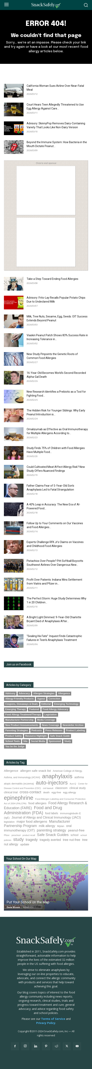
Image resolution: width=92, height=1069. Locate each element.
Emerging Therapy (15, 709)
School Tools (12, 741)
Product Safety (13, 736)
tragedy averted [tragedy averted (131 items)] (50, 839)
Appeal (41, 698)
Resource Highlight (36, 736)
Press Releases (53, 730)
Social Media (38, 741)
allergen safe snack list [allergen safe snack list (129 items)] (35, 770)
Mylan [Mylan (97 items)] (60, 826)
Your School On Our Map (21, 858)
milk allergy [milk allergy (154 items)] (47, 826)
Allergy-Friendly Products (19, 698)
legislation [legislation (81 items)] (9, 822)
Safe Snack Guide (60, 736)
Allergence (64, 693)
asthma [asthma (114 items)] (79, 777)
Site (25, 741)
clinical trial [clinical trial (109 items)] (11, 792)
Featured (34, 709)
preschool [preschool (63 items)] (16, 835)
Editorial (46, 704)
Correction (54, 698)
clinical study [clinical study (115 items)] (77, 788)
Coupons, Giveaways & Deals (21, 704)
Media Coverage (46, 719)
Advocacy (24, 693)
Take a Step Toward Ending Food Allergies (52, 278)
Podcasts (37, 730)
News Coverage (50, 725)
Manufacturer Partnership (19, 719)
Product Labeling (75, 730)
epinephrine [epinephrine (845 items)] (18, 798)
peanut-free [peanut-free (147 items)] (76, 830)
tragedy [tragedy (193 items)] (32, 840)
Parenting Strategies (16, 730)
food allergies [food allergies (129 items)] (37, 803)
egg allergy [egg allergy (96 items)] (69, 792)
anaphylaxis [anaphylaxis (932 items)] (57, 776)
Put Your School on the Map (28, 902)
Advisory (10, 693)
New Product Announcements (21, 725)
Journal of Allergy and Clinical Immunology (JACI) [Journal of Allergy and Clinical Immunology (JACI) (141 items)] (46, 817)
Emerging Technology (66, 704)
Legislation (50, 714)
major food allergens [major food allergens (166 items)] (32, 821)
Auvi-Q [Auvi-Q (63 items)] (73, 784)
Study (67, 741)
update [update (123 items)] (24, 844)
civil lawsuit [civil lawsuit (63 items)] (48, 788)
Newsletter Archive (73, 725)
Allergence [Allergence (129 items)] (11, 770)
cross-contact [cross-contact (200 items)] (30, 792)
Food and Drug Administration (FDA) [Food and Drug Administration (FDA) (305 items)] (33, 810)
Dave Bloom (13, 907)
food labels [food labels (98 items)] (51, 813)
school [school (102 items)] (74, 835)
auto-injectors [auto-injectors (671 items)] (52, 783)
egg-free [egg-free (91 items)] (56, 792)
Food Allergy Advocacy (55, 709)
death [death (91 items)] (46, 792)
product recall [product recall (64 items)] (29, 835)
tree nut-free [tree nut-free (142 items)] (71, 839)
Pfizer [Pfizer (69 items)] (7, 835)
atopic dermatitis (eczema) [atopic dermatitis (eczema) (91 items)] (19, 783)
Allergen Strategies (43, 693)
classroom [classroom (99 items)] (61, 788)
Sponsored (55, 741)
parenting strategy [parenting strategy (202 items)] (51, 830)
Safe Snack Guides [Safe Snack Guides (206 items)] (53, 835)
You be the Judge (14, 746)
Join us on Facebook (18, 664)
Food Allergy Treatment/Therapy (23, 714)
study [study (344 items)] (18, 839)
